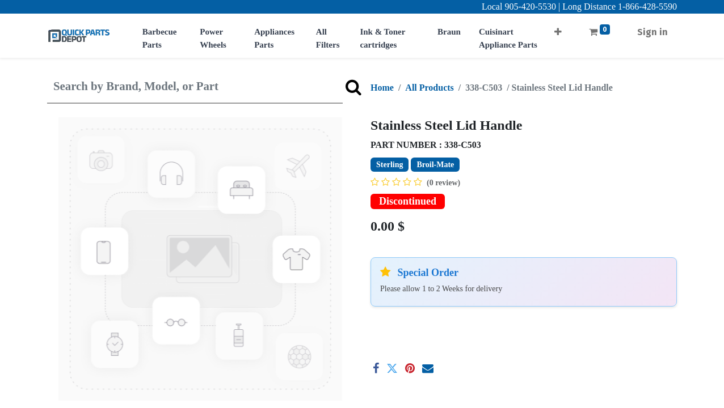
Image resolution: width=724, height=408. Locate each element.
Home (382, 87)
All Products (429, 87)
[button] (558, 29)
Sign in (652, 32)
